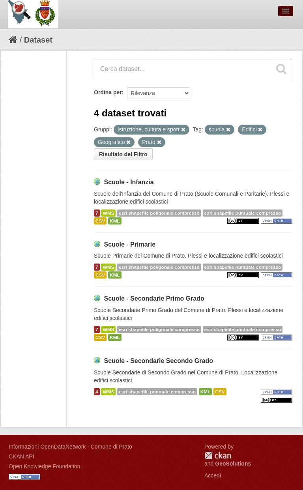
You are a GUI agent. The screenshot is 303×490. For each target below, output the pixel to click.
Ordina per (108, 92)
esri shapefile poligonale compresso (159, 213)
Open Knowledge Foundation (44, 466)
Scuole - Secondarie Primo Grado (154, 298)
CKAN (217, 455)
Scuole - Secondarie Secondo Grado (158, 360)
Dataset (38, 40)
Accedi (212, 475)
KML (115, 221)
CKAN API (21, 456)
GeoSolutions (233, 463)
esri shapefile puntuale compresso (242, 213)
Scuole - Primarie (129, 244)
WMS (108, 213)
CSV (100, 221)
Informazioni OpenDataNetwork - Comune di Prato (70, 446)
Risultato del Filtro (123, 154)
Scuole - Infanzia (128, 182)
